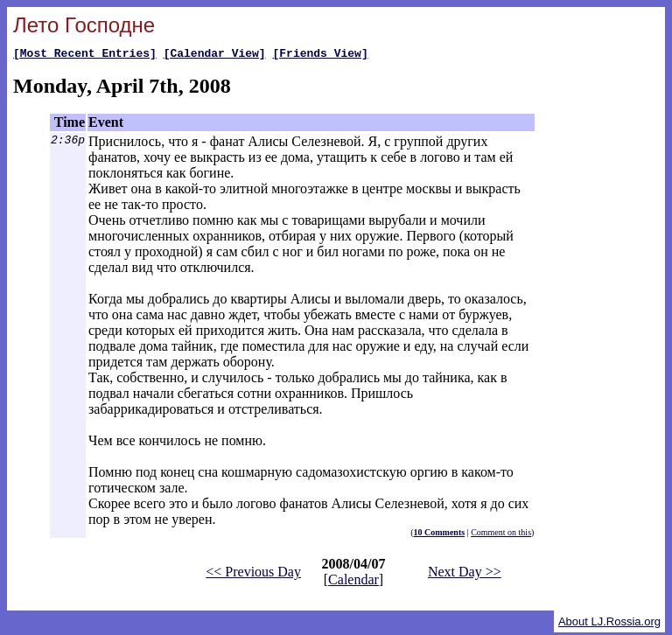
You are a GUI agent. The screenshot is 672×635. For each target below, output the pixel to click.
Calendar (353, 582)
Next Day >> (464, 574)
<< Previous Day (253, 574)
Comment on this (501, 535)
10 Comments (440, 535)
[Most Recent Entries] (85, 55)
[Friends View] (320, 55)
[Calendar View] (215, 55)
